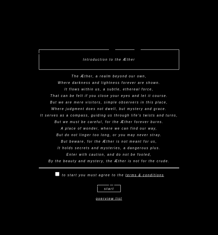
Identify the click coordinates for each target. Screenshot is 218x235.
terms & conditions (145, 175)
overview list (109, 198)
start (109, 189)
